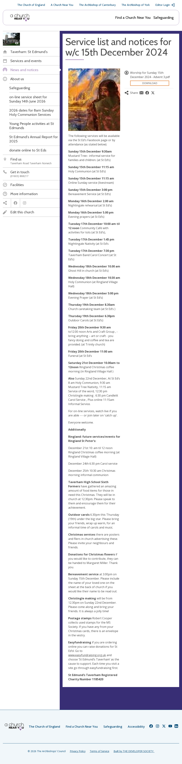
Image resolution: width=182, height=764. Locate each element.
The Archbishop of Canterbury (97, 5)
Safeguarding (163, 17)
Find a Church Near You (133, 17)
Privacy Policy (77, 751)
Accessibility (136, 727)
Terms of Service (99, 751)
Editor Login (165, 5)
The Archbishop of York (135, 5)
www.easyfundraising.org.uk (87, 655)
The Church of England (31, 5)
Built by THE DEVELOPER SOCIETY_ (134, 751)
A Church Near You (62, 5)
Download (149, 83)
